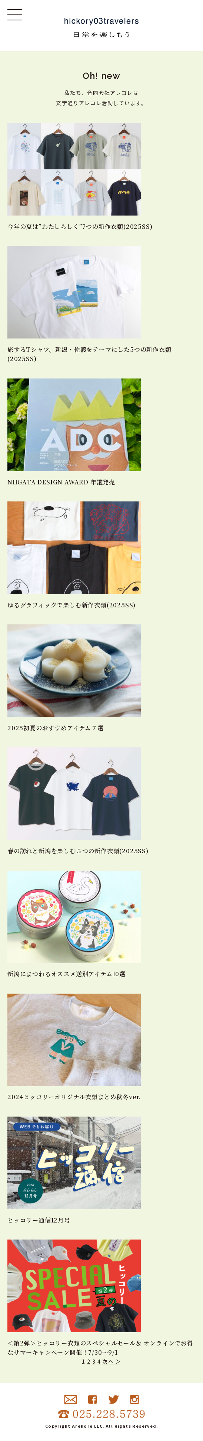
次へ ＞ (111, 1361)
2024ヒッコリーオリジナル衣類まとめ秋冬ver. (74, 1097)
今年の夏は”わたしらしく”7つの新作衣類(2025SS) (79, 226)
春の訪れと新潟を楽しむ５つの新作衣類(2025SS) (78, 851)
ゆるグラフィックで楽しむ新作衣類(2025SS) (71, 605)
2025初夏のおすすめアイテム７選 (55, 728)
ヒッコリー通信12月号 (38, 1220)
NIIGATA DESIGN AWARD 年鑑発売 (61, 482)
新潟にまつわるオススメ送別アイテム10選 (66, 974)
